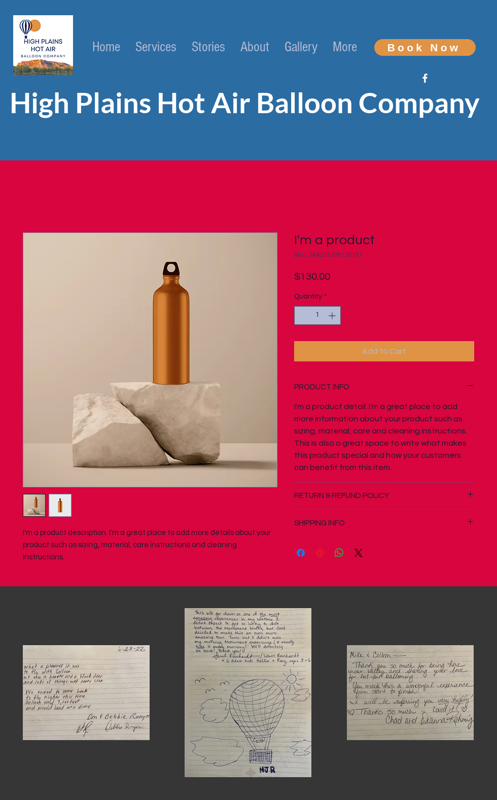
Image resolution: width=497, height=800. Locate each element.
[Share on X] (358, 553)
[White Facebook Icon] (425, 78)
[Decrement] (302, 315)
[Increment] (333, 315)
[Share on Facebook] (301, 553)
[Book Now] (425, 47)
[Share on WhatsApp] (339, 553)
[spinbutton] (317, 315)
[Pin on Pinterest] (320, 553)
